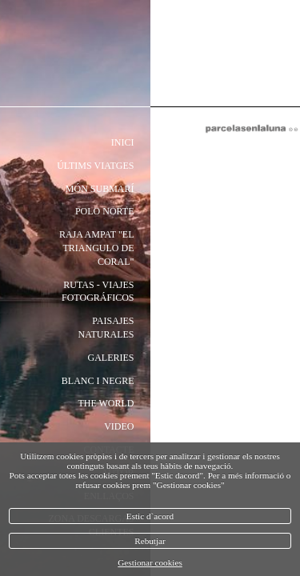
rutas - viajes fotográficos (98, 291)
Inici (122, 142)
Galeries (111, 357)
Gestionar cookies (150, 562)
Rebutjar (150, 541)
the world (106, 403)
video (119, 426)
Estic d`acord (150, 516)
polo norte (104, 211)
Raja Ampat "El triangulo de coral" (96, 248)
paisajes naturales (106, 327)
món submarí (100, 188)
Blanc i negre (98, 380)
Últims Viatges (95, 165)
